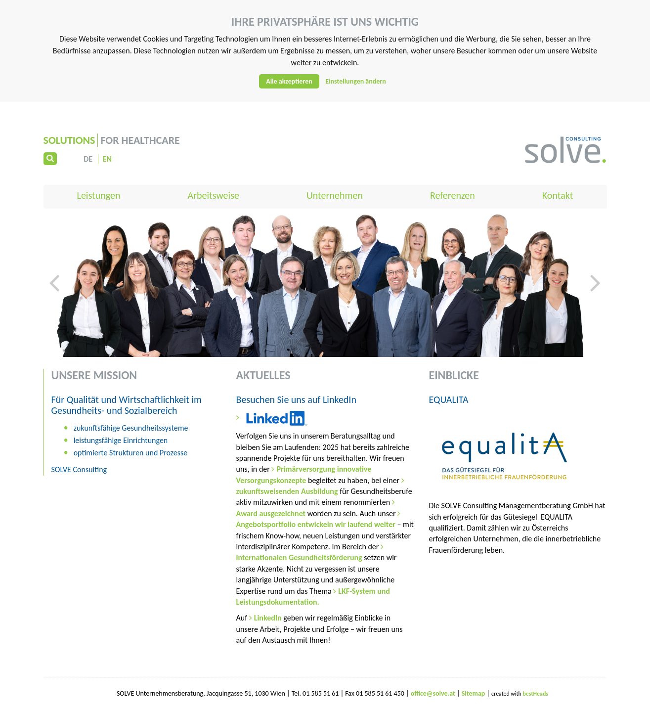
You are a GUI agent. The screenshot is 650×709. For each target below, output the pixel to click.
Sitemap (474, 693)
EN (107, 159)
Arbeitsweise (213, 195)
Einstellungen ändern (355, 81)
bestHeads (535, 693)
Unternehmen (334, 195)
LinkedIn (269, 617)
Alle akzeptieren (289, 81)
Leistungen (99, 195)
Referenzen (452, 195)
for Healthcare (111, 140)
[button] (54, 312)
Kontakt (557, 195)
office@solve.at (433, 693)
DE (88, 159)
